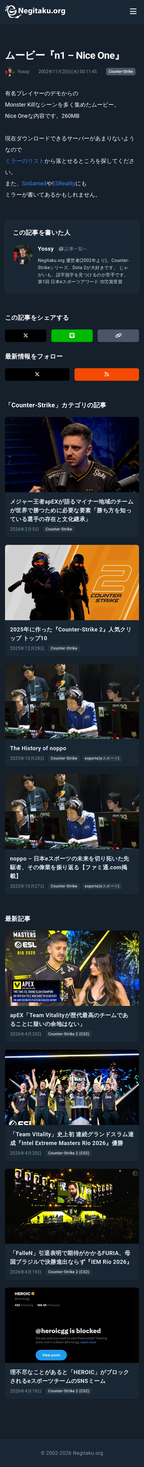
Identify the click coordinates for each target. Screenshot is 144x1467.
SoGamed (34, 183)
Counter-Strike (121, 71)
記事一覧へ (73, 248)
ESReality (64, 183)
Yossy (46, 248)
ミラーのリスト (24, 161)
